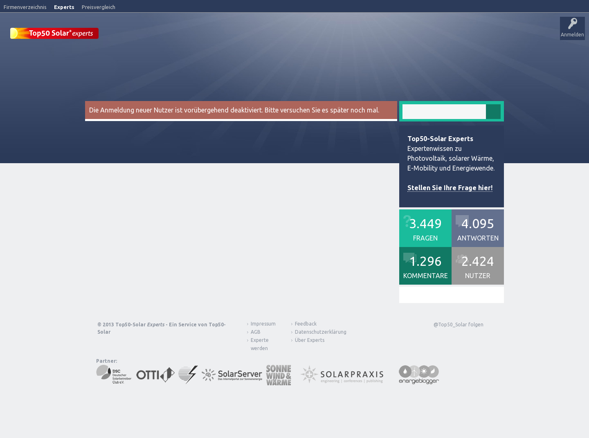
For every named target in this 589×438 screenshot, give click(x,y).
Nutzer (317, 34)
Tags (292, 34)
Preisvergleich (98, 7)
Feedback (306, 323)
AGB (256, 331)
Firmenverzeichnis (25, 7)
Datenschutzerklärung (314, 331)
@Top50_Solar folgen (458, 324)
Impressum (263, 323)
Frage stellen (349, 34)
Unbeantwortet (257, 34)
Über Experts (407, 34)
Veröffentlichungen (164, 34)
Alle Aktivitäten (213, 34)
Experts (64, 7)
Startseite (121, 34)
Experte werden (260, 343)
